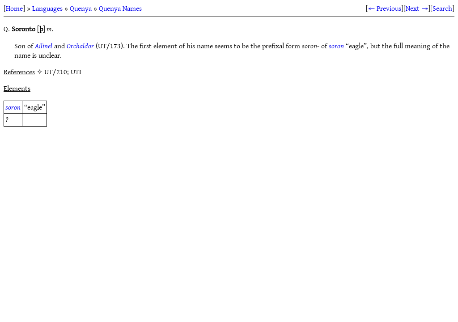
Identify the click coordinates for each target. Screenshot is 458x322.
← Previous (384, 8)
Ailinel (43, 45)
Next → (417, 8)
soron (336, 45)
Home (14, 8)
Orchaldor (80, 45)
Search (442, 8)
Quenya (81, 8)
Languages (47, 8)
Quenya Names (120, 8)
